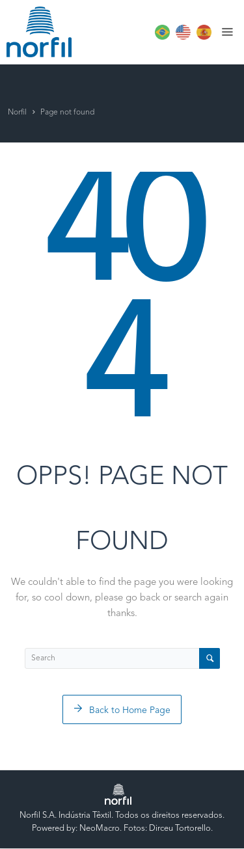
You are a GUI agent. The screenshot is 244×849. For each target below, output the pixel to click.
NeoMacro (99, 828)
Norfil (17, 112)
